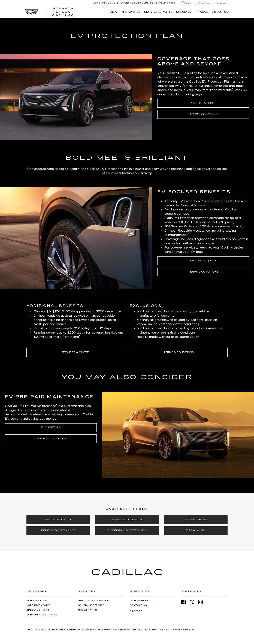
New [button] (113, 11)
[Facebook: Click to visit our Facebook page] (185, 602)
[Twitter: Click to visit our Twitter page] (194, 602)
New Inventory (37, 600)
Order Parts (87, 610)
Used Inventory (38, 605)
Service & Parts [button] (158, 11)
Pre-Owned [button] (131, 11)
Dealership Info (141, 600)
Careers (136, 611)
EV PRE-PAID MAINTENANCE (127, 530)
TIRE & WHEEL (196, 530)
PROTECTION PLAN (58, 519)
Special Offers (37, 610)
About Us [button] (220, 11)
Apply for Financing (93, 600)
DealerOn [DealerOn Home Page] (56, 629)
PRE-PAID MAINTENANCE (58, 530)
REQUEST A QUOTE (203, 103)
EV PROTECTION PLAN (127, 519)
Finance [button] (201, 11)
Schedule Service (91, 605)
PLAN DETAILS (51, 427)
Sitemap (68, 629)
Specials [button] (183, 11)
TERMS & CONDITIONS (203, 114)
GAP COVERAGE (196, 519)
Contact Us (138, 605)
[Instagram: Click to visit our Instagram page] (202, 602)
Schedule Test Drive (41, 615)
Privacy (78, 629)
